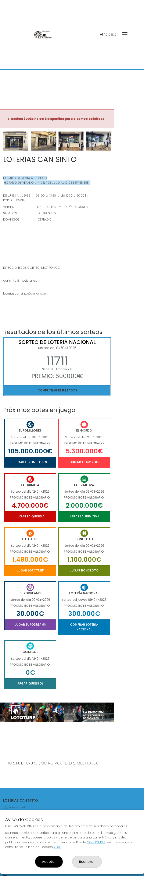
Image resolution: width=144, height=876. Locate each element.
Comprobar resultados (57, 390)
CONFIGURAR (96, 842)
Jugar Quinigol (30, 683)
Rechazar (87, 861)
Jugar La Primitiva (84, 516)
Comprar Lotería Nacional (84, 626)
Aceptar (49, 861)
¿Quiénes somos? (14, 807)
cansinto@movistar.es (20, 280)
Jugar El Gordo (84, 462)
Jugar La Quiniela (30, 516)
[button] (8, 146)
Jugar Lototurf (30, 570)
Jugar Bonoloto (84, 570)
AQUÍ (57, 847)
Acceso (108, 34)
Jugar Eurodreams (30, 624)
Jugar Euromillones (30, 462)
